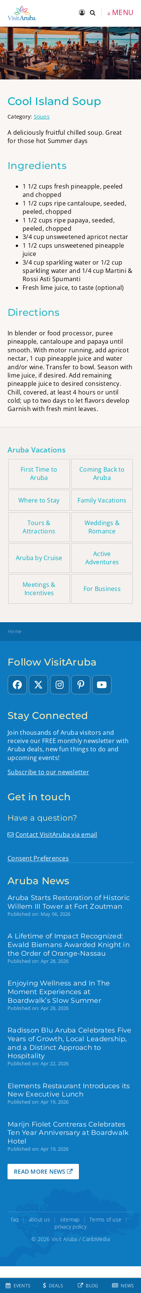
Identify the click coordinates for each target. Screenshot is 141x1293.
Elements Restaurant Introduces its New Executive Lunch (69, 1090)
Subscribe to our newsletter (48, 772)
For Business (102, 589)
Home (14, 631)
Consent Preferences (38, 858)
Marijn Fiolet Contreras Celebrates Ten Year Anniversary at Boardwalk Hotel (68, 1132)
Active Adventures (102, 558)
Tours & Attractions (39, 527)
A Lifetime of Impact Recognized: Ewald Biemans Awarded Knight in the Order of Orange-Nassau (69, 944)
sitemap (70, 1219)
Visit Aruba (64, 1239)
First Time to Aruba (39, 473)
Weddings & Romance (102, 527)
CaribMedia (96, 1239)
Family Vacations (101, 500)
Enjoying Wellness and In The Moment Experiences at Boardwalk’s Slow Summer (59, 991)
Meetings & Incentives (39, 588)
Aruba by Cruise (39, 558)
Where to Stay (38, 500)
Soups (42, 116)
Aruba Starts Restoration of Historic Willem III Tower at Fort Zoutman (69, 902)
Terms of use (105, 1219)
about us (39, 1219)
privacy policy (70, 1226)
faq (14, 1219)
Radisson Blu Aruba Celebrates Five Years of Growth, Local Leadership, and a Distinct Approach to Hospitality (70, 1043)
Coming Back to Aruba (102, 473)
